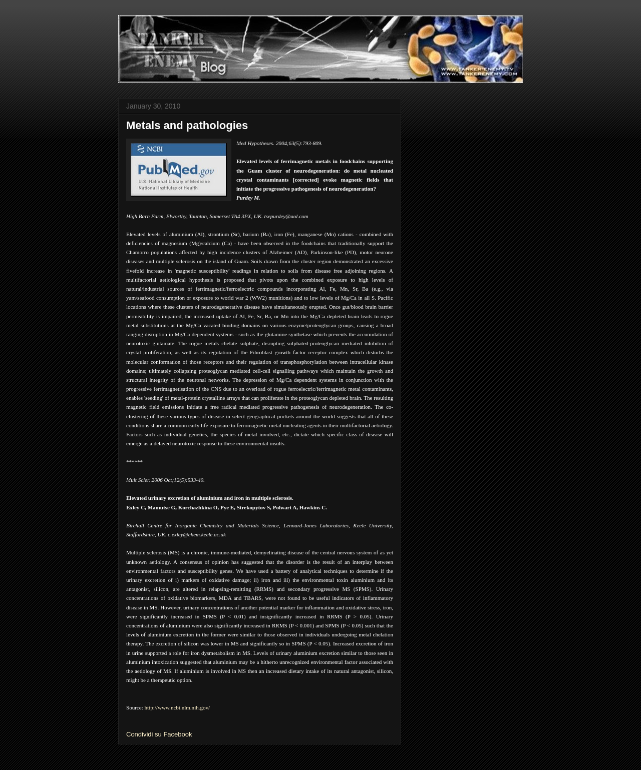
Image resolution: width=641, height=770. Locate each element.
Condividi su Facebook (159, 734)
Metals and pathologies (187, 125)
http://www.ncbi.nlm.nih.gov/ (177, 707)
